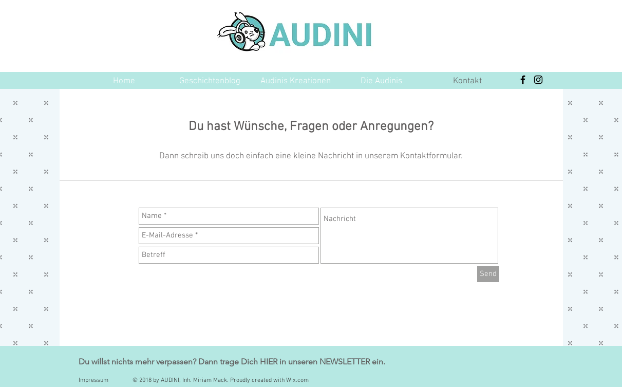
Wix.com (297, 380)
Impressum (93, 380)
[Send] (488, 274)
